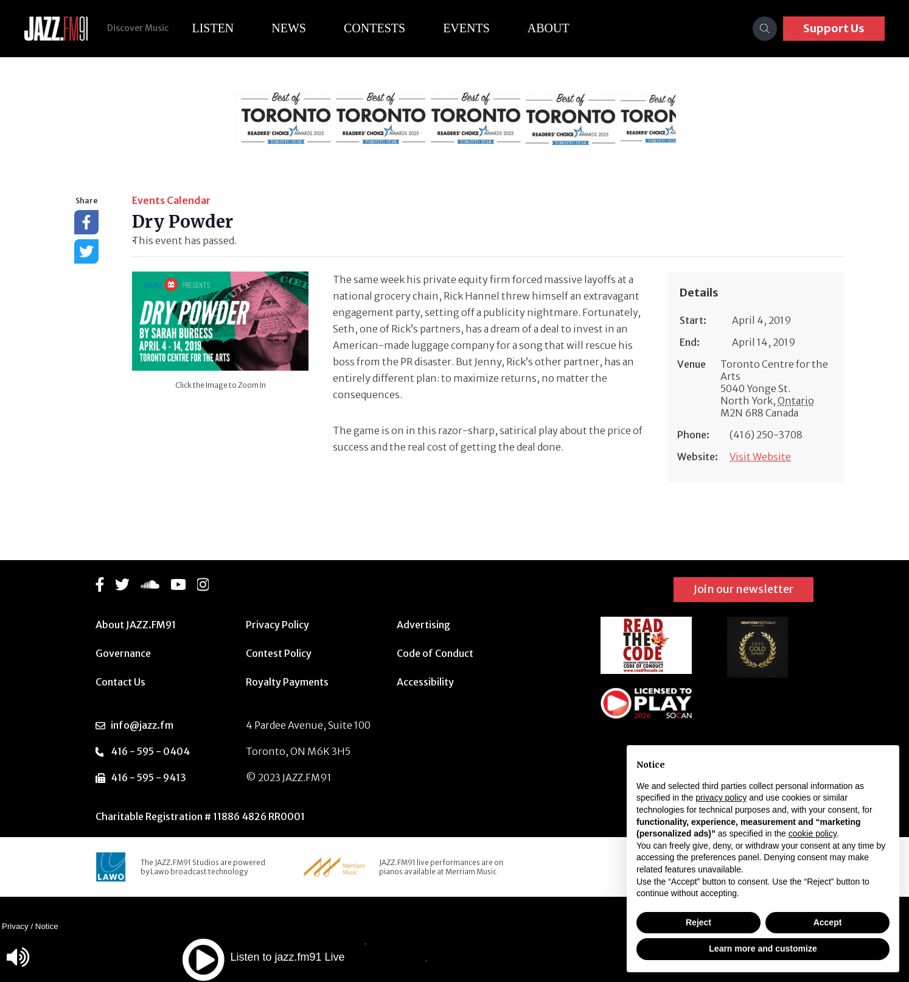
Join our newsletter (743, 589)
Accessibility (425, 682)
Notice (46, 926)
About (548, 28)
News (288, 28)
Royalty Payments (287, 682)
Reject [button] (698, 922)
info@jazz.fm (142, 725)
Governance (123, 653)
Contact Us (120, 682)
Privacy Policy (277, 625)
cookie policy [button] (813, 833)
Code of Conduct (435, 653)
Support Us (834, 28)
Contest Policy (279, 653)
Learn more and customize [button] (763, 948)
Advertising (423, 625)
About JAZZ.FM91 (136, 625)
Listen (213, 28)
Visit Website (760, 457)
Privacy (15, 926)
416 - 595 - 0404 (150, 751)
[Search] (765, 28)
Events (466, 28)
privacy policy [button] (721, 797)
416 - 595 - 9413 (148, 777)
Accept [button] (827, 922)
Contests (374, 28)
